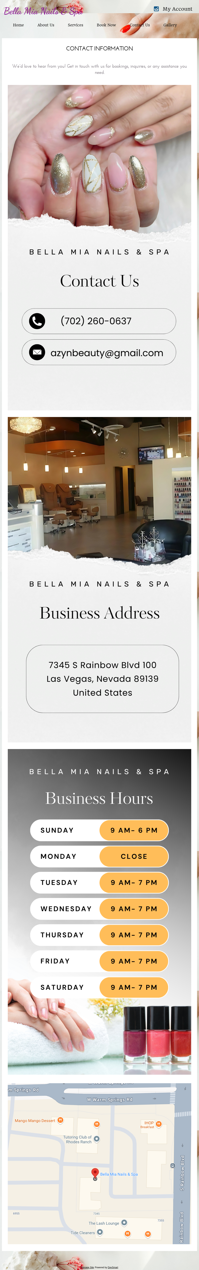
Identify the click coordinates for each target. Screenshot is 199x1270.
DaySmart (113, 1267)
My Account (177, 9)
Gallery (170, 25)
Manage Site (87, 1267)
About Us (46, 25)
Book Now (106, 25)
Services (75, 25)
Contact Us (140, 25)
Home (18, 25)
